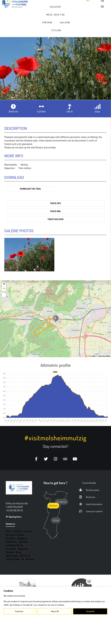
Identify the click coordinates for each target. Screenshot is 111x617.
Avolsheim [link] (17, 531)
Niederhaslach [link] (12, 555)
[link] (55, 7)
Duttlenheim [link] (11, 541)
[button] (55, 318)
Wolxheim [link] (30, 559)
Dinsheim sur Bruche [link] (15, 534)
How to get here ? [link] (55, 483)
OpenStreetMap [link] (104, 356)
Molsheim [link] (10, 552)
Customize (19, 611)
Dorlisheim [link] (11, 538)
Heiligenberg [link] (23, 548)
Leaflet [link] (92, 356)
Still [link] (22, 559)
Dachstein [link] (27, 531)
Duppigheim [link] (22, 538)
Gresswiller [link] (11, 548)
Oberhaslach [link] (25, 555)
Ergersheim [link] (23, 541)
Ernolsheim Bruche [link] (14, 545)
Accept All (90, 611)
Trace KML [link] (55, 211)
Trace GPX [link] (55, 203)
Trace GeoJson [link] (55, 219)
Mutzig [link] (19, 552)
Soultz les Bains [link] (13, 559)
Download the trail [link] (30, 189)
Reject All (55, 611)
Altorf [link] (8, 531)
